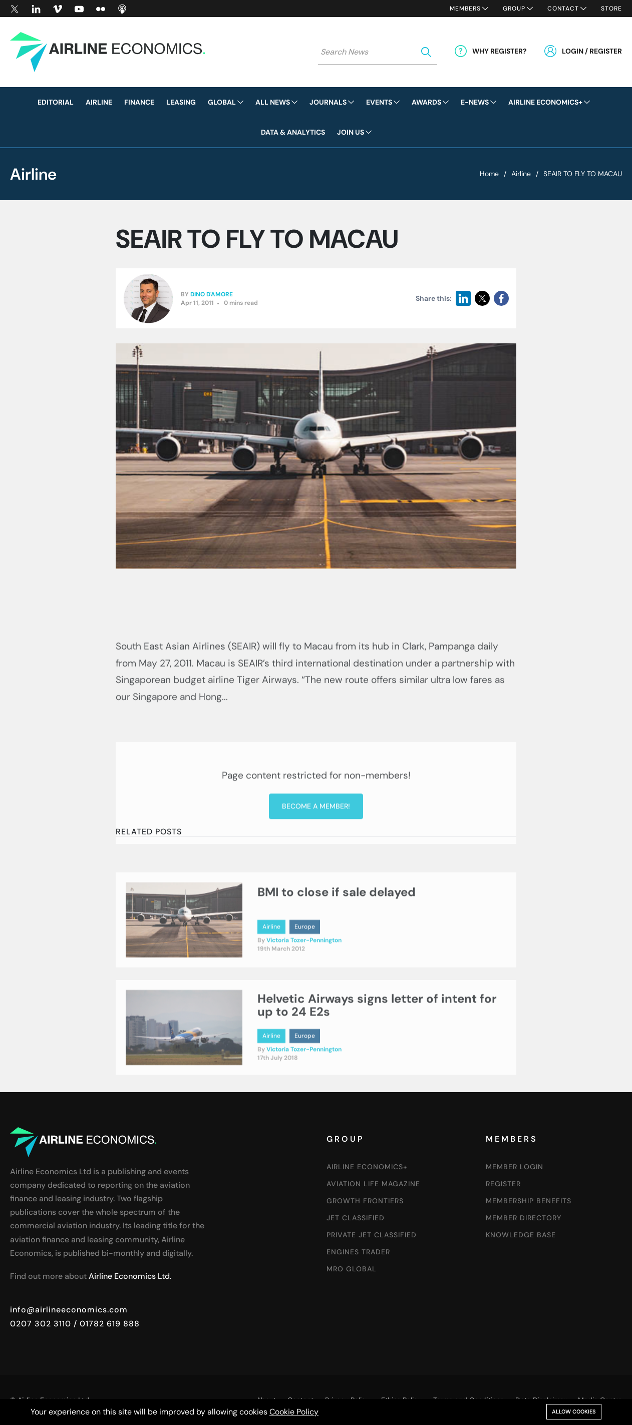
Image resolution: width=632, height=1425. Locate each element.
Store (611, 9)
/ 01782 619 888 (105, 1323)
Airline (521, 173)
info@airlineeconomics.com (69, 1309)
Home (489, 173)
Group (514, 9)
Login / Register (592, 51)
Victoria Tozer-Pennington (304, 977)
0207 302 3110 (40, 1323)
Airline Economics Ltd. (130, 1276)
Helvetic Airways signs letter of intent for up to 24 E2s (377, 1041)
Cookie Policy (294, 1411)
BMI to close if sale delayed (336, 928)
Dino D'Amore (211, 295)
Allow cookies (574, 1411)
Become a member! (316, 883)
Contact (563, 9)
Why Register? (499, 51)
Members (465, 9)
